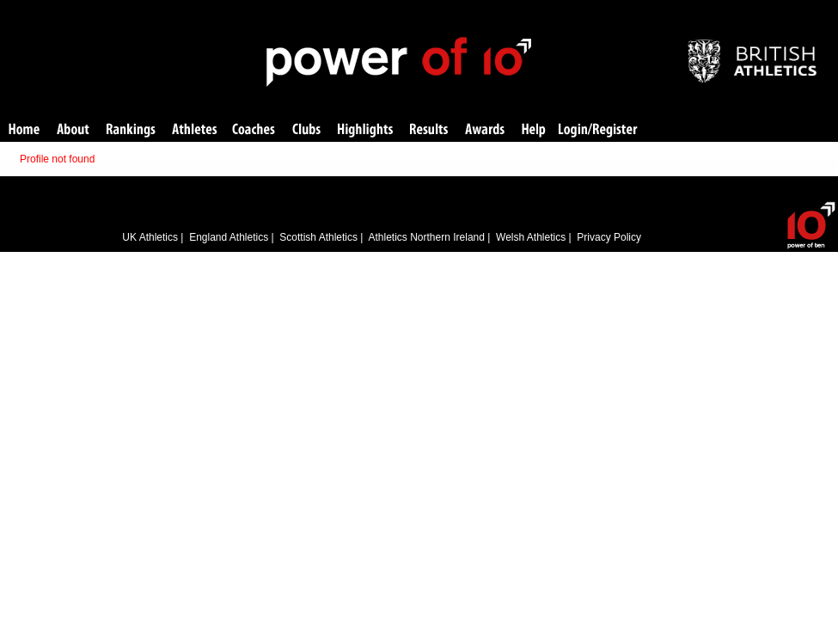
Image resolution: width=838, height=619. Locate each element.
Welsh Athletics (531, 237)
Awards (485, 130)
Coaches (253, 130)
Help (534, 130)
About (73, 130)
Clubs (306, 130)
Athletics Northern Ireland (427, 237)
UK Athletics (150, 237)
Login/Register (598, 130)
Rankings (131, 130)
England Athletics (228, 237)
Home (24, 130)
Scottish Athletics (318, 237)
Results (429, 130)
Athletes (194, 130)
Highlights (365, 130)
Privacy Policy (609, 237)
